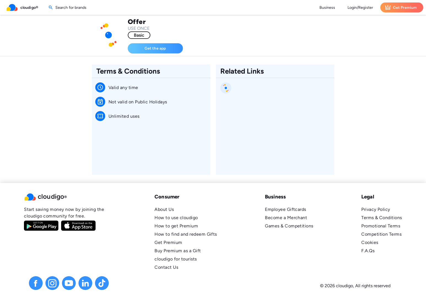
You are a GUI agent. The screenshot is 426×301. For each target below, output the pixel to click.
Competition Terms (381, 234)
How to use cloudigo (176, 217)
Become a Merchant (286, 217)
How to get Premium (176, 226)
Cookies (369, 242)
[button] (65, 197)
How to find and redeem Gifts (185, 234)
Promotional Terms (380, 226)
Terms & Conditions (381, 217)
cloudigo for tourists (175, 259)
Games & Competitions (289, 226)
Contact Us (166, 267)
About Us (164, 209)
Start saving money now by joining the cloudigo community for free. (64, 213)
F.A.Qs (368, 250)
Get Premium (168, 242)
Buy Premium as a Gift (177, 250)
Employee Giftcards (285, 209)
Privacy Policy (375, 209)
